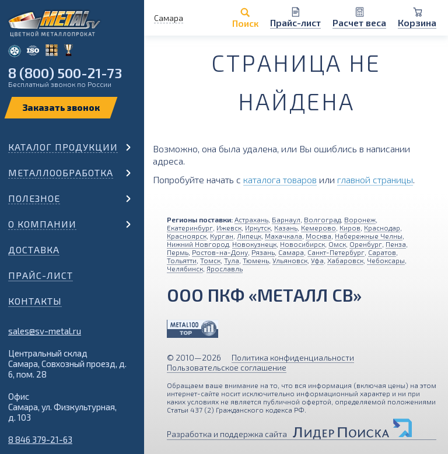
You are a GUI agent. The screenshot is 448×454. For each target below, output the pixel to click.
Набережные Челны (368, 236)
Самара (291, 252)
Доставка (34, 249)
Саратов (382, 252)
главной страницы (375, 179)
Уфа (317, 260)
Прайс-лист (40, 275)
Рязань (263, 252)
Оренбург (365, 244)
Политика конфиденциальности (293, 357)
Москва (318, 236)
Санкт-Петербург (336, 252)
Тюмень (256, 260)
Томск (210, 260)
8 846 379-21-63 (40, 439)
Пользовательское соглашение (226, 367)
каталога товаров (280, 179)
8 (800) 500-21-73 (65, 72)
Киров (350, 227)
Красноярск (186, 236)
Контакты (35, 300)
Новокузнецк (254, 244)
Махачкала (283, 236)
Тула (231, 260)
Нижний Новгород (198, 244)
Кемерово (318, 227)
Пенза (396, 244)
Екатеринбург (190, 227)
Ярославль (224, 268)
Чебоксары (386, 260)
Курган (221, 236)
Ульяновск (289, 260)
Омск (337, 244)
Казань (286, 227)
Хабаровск (345, 260)
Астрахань (251, 219)
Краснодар (382, 227)
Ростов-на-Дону (220, 252)
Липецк (249, 236)
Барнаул (286, 219)
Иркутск (258, 227)
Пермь (177, 252)
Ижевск (229, 227)
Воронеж (360, 219)
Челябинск (185, 268)
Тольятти (182, 260)
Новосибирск (302, 244)
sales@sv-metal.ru (44, 331)
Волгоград (322, 219)
